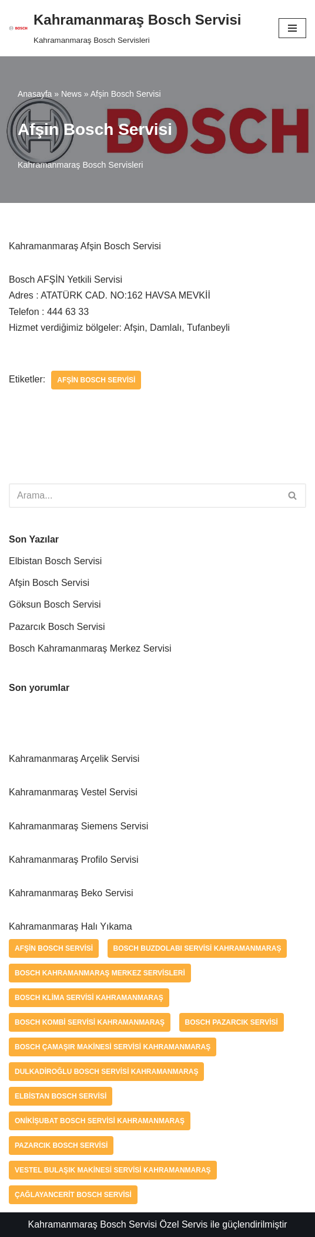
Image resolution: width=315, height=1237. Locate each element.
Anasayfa (35, 94)
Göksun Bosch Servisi (55, 604)
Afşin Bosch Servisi (96, 380)
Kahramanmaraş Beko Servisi (71, 893)
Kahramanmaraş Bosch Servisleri (80, 165)
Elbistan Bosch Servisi (55, 561)
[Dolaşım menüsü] (292, 28)
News (71, 94)
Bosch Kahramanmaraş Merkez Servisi (90, 648)
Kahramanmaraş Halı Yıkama (70, 926)
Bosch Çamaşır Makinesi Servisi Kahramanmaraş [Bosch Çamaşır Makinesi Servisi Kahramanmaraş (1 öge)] (112, 1047)
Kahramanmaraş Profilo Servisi (74, 860)
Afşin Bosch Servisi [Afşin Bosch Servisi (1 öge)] (54, 948)
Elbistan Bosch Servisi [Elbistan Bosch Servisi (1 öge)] (60, 1096)
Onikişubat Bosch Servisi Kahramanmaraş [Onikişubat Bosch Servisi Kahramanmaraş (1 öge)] (100, 1121)
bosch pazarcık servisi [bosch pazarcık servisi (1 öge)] (231, 1022)
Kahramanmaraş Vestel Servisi (73, 792)
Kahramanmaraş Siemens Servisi (78, 826)
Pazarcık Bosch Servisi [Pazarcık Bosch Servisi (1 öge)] (61, 1145)
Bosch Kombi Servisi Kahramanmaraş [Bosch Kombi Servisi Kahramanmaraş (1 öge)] (90, 1022)
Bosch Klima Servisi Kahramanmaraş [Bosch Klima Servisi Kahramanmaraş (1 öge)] (89, 998)
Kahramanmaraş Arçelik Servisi (74, 759)
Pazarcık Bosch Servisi (57, 627)
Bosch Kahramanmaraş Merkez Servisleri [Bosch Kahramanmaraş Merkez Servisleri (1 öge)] (100, 973)
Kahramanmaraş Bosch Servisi (92, 1224)
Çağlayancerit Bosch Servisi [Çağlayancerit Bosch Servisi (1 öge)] (73, 1195)
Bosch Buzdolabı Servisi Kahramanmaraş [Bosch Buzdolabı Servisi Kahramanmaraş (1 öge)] (197, 948)
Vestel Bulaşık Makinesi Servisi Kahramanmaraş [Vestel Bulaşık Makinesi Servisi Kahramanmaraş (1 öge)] (113, 1170)
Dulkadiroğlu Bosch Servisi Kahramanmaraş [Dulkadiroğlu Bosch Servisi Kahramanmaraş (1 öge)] (106, 1071)
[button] (292, 495)
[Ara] (144, 495)
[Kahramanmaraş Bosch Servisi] (125, 28)
